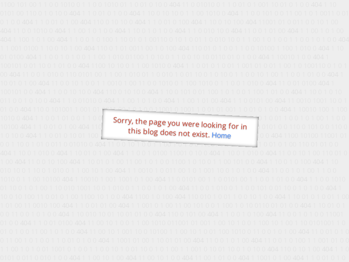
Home (221, 135)
